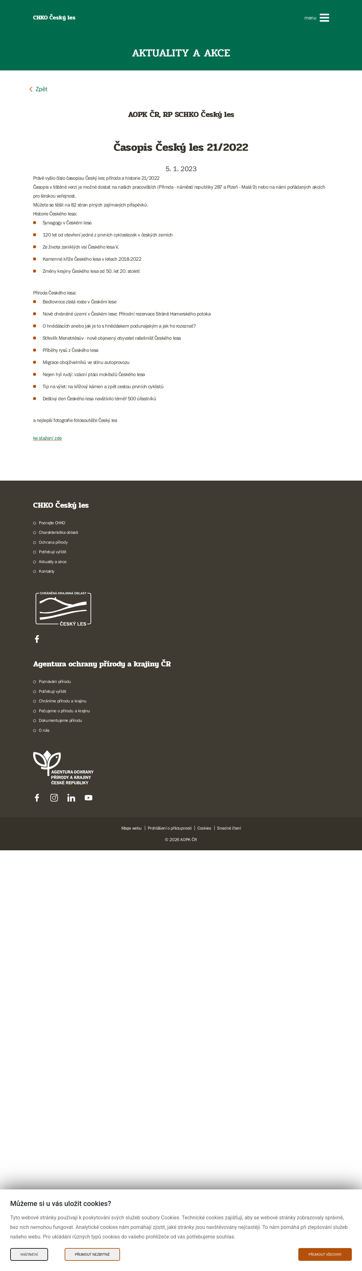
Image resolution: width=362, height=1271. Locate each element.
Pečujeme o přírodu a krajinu (64, 1131)
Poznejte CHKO (52, 943)
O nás (44, 1150)
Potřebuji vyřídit (52, 972)
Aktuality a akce (53, 982)
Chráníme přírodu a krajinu (63, 1121)
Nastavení (29, 1254)
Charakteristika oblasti (58, 952)
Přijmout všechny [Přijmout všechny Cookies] (325, 1254)
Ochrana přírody (53, 962)
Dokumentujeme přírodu (60, 1141)
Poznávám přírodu (55, 1102)
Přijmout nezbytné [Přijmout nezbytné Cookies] (92, 1254)
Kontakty (46, 991)
